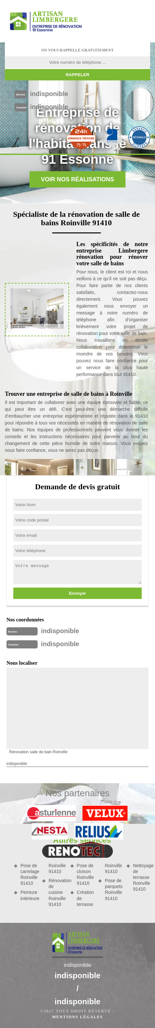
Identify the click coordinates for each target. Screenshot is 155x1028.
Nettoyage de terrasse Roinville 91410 (141, 877)
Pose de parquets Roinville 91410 (113, 889)
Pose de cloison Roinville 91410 (85, 874)
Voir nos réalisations (77, 179)
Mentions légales (77, 1017)
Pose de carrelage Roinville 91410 (29, 874)
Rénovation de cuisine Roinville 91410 (57, 892)
